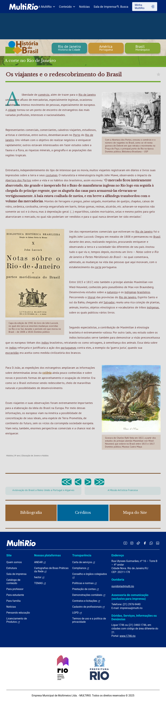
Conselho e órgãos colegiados (89, 575)
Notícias (84, 6)
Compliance (80, 568)
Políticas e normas (84, 583)
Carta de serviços (83, 562)
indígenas (130, 292)
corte (98, 267)
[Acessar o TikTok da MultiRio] (138, 543)
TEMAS (40, 583)
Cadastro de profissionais (88, 606)
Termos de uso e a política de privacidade (89, 620)
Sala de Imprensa (105, 6)
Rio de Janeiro (87, 94)
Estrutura (11, 568)
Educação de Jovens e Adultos (35, 456)
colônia (46, 373)
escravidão (12, 353)
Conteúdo (67, 6)
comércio (43, 94)
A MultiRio (46, 6)
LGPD (77, 612)
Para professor (14, 589)
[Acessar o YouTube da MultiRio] (125, 543)
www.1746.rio (127, 635)
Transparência (81, 555)
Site (9, 555)
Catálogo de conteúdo (13, 581)
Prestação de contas (85, 589)
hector (39, 577)
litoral (91, 297)
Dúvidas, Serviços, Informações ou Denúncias (134, 617)
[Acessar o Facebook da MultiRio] (145, 543)
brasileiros (143, 292)
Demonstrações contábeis (89, 595)
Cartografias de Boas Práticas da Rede (51, 570)
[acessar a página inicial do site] (23, 6)
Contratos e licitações (86, 601)
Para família (13, 600)
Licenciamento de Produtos (16, 620)
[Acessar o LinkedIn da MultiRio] (158, 543)
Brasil (156, 236)
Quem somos (14, 562)
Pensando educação (18, 612)
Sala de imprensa (16, 574)
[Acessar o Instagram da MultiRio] (132, 543)
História (9, 456)
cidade (12, 110)
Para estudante (15, 595)
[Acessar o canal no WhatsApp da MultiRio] (151, 543)
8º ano (17, 456)
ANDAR (40, 562)
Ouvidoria (117, 579)
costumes (52, 175)
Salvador (109, 302)
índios (45, 342)
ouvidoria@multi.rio (122, 586)
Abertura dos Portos (18, 180)
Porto (76, 135)
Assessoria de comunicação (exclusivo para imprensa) (129, 596)
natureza (112, 292)
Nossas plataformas (47, 555)
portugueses (68, 348)
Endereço (117, 555)
